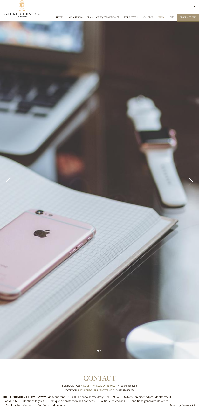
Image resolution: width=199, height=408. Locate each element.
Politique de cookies (112, 401)
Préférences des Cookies (53, 405)
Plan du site (10, 401)
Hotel (60, 17)
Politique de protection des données (72, 401)
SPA (89, 17)
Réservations (188, 17)
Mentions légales (33, 401)
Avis (171, 17)
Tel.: (119, 397)
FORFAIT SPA (131, 17)
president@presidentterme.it (98, 385)
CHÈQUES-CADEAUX (107, 17)
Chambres (75, 17)
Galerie (148, 17)
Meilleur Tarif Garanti (19, 405)
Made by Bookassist (182, 405)
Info (161, 17)
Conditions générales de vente (149, 401)
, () (76, 397)
